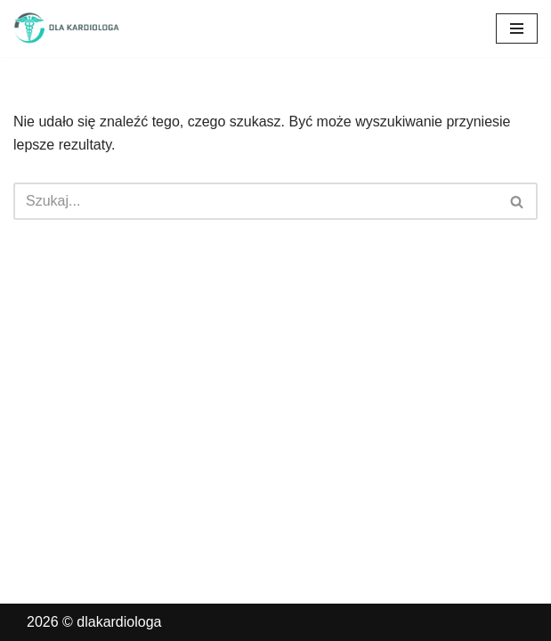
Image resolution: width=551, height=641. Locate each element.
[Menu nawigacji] (517, 28)
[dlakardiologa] (66, 28)
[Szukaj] (255, 201)
